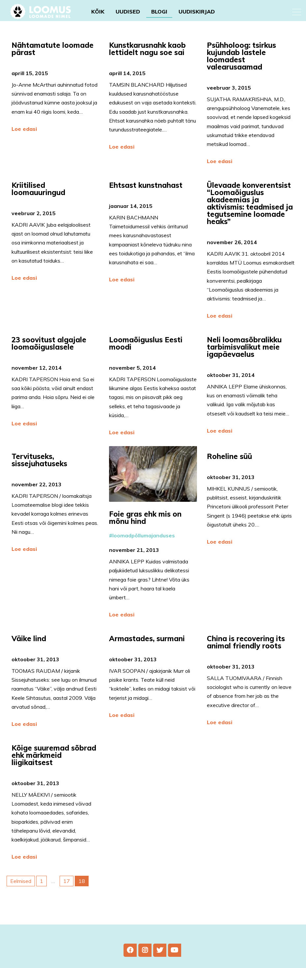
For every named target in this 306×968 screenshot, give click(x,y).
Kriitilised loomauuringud (39, 189)
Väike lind (30, 655)
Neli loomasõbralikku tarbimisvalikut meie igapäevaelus (244, 363)
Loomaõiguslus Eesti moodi (145, 360)
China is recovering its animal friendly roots (246, 658)
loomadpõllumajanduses (143, 552)
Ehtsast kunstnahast (146, 185)
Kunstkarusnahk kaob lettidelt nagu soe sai (147, 49)
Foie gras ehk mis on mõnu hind (145, 534)
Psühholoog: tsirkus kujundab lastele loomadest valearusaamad (241, 56)
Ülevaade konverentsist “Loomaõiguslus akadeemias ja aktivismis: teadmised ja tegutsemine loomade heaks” (250, 203)
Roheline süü (230, 472)
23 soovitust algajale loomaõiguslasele (49, 360)
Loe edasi (24, 129)
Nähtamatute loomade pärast (53, 49)
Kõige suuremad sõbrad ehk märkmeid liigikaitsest (54, 771)
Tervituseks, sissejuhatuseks (40, 476)
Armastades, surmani (148, 655)
